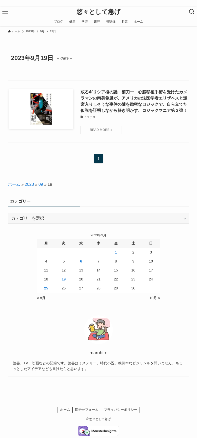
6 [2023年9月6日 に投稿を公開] (81, 261)
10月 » (155, 298)
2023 (29, 184)
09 (40, 184)
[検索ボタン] (192, 12)
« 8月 (41, 298)
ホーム (14, 184)
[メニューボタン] (5, 12)
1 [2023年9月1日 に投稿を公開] (116, 252)
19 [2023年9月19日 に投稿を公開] (64, 279)
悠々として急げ (98, 12)
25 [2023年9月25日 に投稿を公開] (46, 288)
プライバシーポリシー (120, 410)
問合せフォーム (86, 410)
